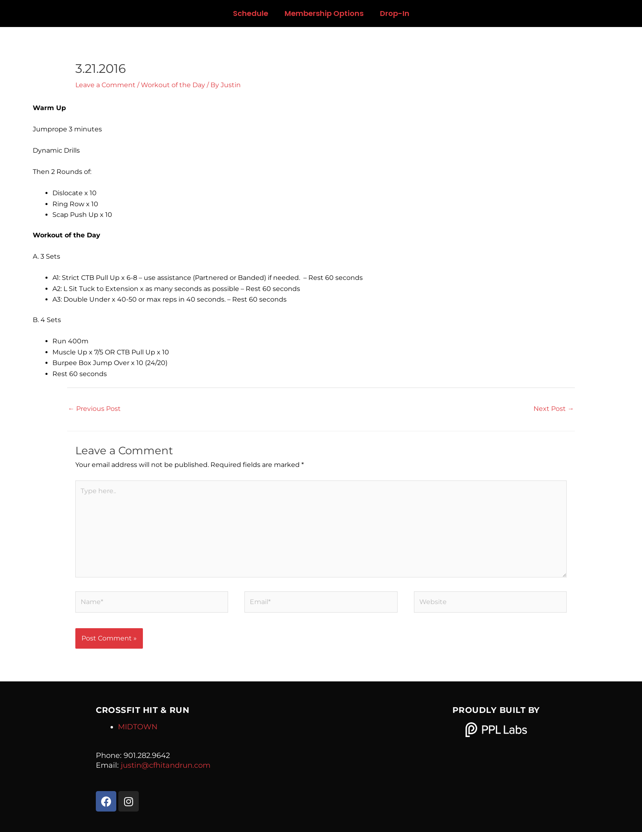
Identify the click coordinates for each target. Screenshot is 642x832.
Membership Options (324, 13)
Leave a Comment (105, 85)
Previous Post (94, 409)
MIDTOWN (138, 726)
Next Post (553, 409)
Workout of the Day (173, 85)
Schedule (250, 13)
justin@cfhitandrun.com (165, 765)
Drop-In (394, 13)
